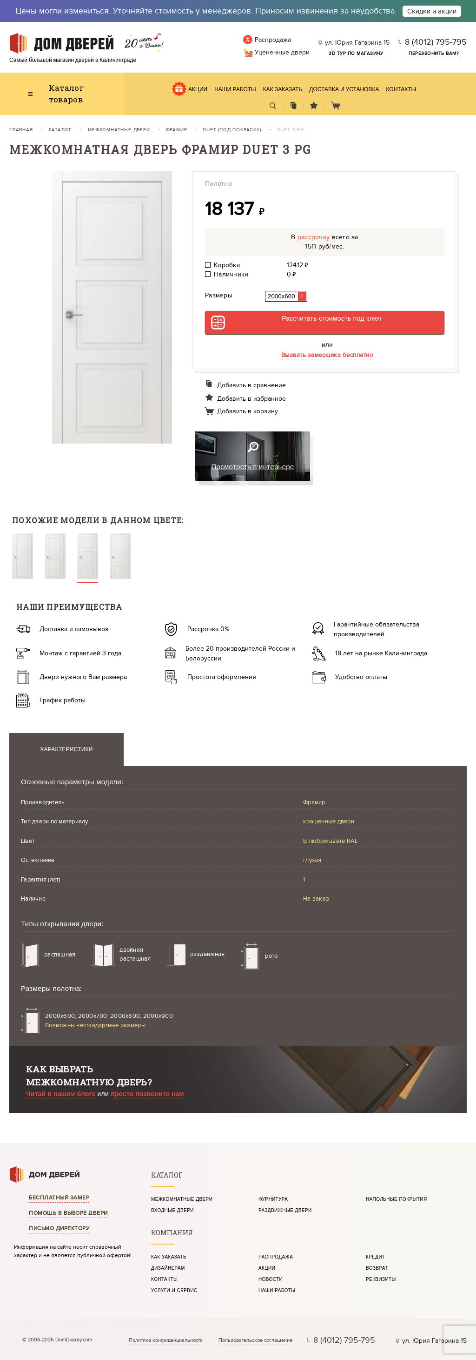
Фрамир (176, 130)
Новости (270, 1279)
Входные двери (172, 1210)
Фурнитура (273, 1199)
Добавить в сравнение (251, 385)
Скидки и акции (431, 11)
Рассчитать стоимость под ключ (332, 319)
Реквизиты (381, 1279)
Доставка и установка (344, 89)
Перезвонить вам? (434, 53)
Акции (197, 89)
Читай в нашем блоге (60, 1094)
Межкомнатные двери (119, 130)
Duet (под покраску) (232, 130)
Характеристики (66, 749)
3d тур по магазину (356, 53)
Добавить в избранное (251, 399)
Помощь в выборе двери (68, 1213)
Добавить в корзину (247, 411)
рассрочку (314, 237)
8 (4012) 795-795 (436, 42)
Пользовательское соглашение (255, 1340)
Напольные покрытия (396, 1199)
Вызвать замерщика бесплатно (327, 355)
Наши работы (235, 89)
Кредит (375, 1257)
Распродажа (275, 1257)
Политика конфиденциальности (166, 1340)
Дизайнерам (168, 1268)
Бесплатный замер (59, 1197)
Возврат (377, 1268)
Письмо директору (59, 1228)
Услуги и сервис (174, 1290)
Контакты (401, 89)
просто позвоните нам (147, 1094)
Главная (21, 130)
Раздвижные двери (285, 1210)
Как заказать (283, 89)
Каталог (61, 130)
